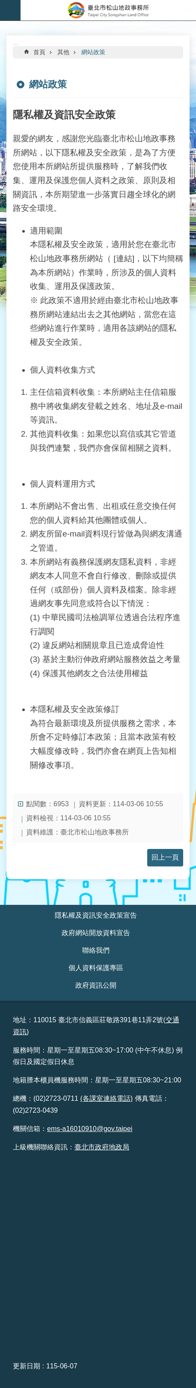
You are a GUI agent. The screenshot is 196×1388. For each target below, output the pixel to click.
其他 (63, 52)
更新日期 (26, 1366)
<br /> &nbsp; (98, 1256)
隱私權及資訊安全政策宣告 (96, 915)
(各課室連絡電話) (106, 1098)
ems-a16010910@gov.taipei (89, 1128)
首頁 (39, 52)
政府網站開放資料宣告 (96, 932)
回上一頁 (165, 857)
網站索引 (10, 10)
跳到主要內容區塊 (4, 4)
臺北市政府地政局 (101, 1147)
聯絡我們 (96, 950)
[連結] (123, 258)
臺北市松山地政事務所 (108, 10)
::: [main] (15, 45)
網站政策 (93, 52)
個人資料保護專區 (95, 967)
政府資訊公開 (95, 985)
